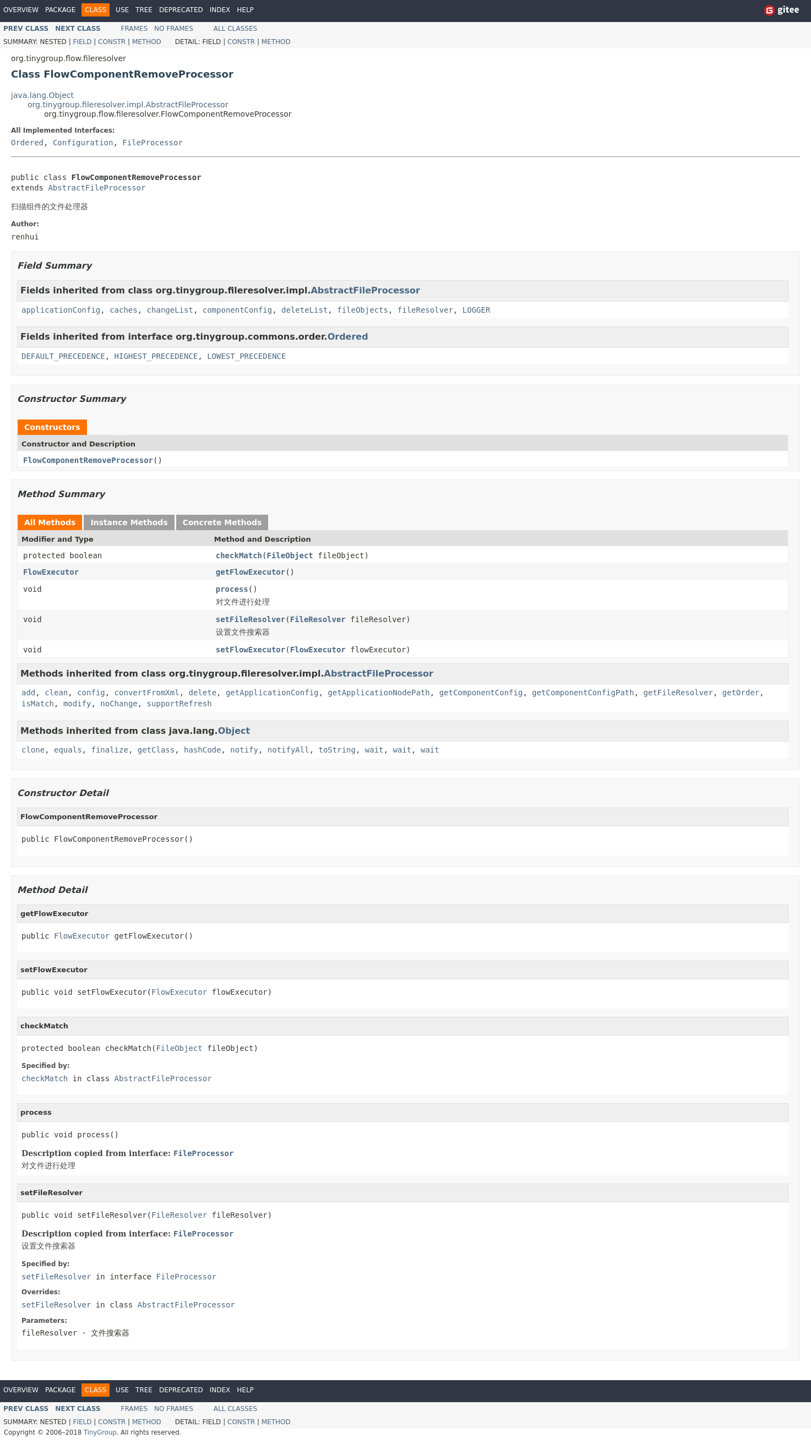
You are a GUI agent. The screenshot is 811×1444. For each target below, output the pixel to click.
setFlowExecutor (250, 649)
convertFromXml (147, 692)
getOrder (740, 692)
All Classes (235, 28)
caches (124, 310)
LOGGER (476, 310)
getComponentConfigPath (583, 692)
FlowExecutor (51, 572)
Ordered (27, 142)
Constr (112, 42)
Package (60, 10)
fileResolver (425, 310)
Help (245, 10)
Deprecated (181, 10)
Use (122, 10)
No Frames (173, 28)
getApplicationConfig (272, 692)
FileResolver (318, 619)
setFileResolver (250, 619)
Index (220, 10)
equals (68, 749)
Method (146, 42)
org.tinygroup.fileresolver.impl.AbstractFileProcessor (128, 104)
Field (82, 42)
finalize (109, 749)
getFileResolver (678, 692)
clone (33, 749)
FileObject (289, 555)
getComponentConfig (481, 692)
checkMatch (239, 555)
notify (244, 749)
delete (202, 692)
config (91, 692)
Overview (21, 10)
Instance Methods (128, 522)
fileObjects (362, 310)
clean (56, 692)
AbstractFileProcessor (96, 187)
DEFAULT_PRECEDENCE (63, 356)
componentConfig (237, 310)
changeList (170, 310)
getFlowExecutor (250, 572)
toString (337, 749)
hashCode (202, 749)
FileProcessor (152, 142)
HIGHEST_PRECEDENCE (156, 356)
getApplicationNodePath (378, 692)
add (28, 692)
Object (234, 731)
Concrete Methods (222, 522)
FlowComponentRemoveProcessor (88, 460)
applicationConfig (60, 310)
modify (77, 703)
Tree (144, 10)
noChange (118, 703)
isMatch (37, 703)
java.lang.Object (42, 95)
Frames (134, 28)
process (232, 589)
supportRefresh (179, 703)
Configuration (83, 142)
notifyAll (288, 749)
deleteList (304, 310)
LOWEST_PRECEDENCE (246, 356)
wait (374, 749)
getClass (156, 749)
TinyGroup (100, 1432)
